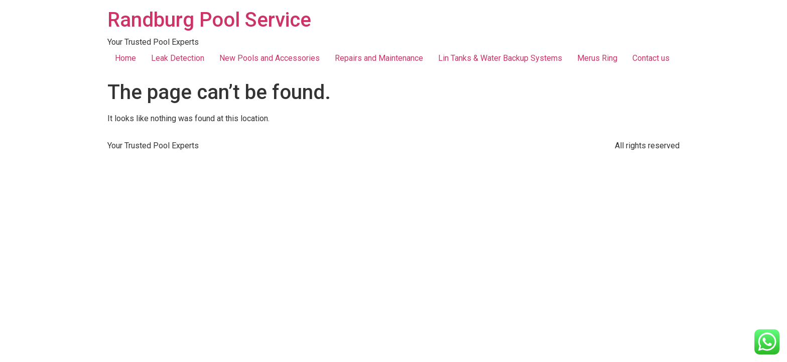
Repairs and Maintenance (379, 58)
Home (125, 58)
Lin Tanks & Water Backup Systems (500, 58)
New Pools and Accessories (269, 58)
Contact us (651, 58)
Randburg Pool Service (209, 20)
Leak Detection (177, 58)
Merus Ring (597, 58)
